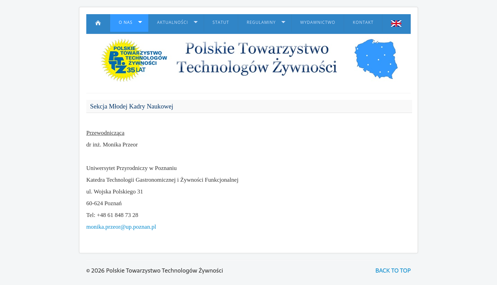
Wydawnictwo (317, 22)
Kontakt (363, 22)
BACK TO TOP (393, 270)
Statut (221, 22)
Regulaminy (261, 22)
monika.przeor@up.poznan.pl (121, 227)
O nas (126, 22)
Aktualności (172, 22)
